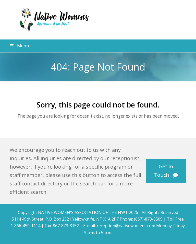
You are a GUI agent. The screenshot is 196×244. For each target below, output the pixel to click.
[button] (98, 45)
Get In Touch (166, 170)
